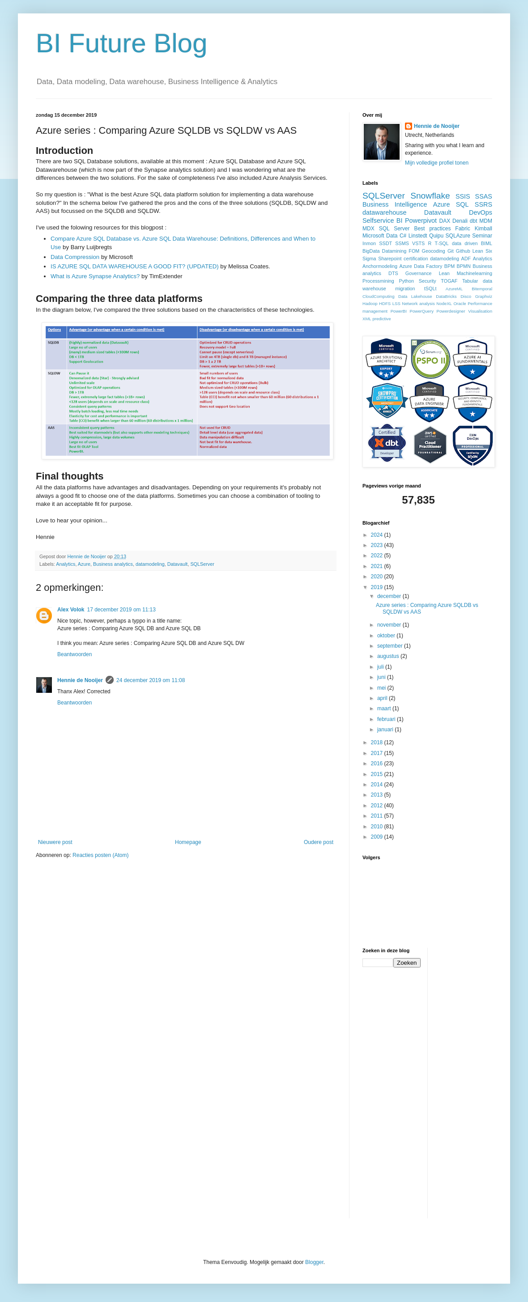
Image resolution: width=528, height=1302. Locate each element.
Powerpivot (421, 220)
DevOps (480, 212)
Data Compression (75, 257)
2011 (377, 816)
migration (405, 288)
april (383, 698)
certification (416, 258)
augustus (388, 656)
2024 (377, 535)
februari (387, 719)
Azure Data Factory (420, 266)
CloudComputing (378, 296)
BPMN (464, 266)
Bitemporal (482, 288)
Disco (465, 296)
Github (463, 251)
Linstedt (418, 236)
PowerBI (399, 311)
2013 (377, 795)
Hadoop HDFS (376, 303)
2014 (377, 784)
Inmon (369, 243)
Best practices (432, 228)
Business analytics (113, 564)
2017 (377, 753)
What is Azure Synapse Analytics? (95, 276)
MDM (485, 221)
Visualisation (480, 311)
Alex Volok (70, 609)
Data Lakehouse (415, 296)
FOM (414, 251)
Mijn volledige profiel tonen (436, 163)
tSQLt (430, 288)
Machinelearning (474, 273)
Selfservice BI (382, 220)
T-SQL (442, 243)
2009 (377, 837)
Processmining (378, 281)
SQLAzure (458, 236)
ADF (466, 258)
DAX (445, 221)
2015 (377, 774)
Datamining (394, 251)
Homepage (188, 842)
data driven (465, 243)
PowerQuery (422, 311)
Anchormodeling (379, 266)
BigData (370, 251)
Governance (418, 273)
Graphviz (483, 296)
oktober (386, 635)
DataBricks (446, 296)
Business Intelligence (394, 204)
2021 (377, 566)
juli (381, 667)
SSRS (483, 204)
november (390, 625)
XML (366, 318)
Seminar (482, 236)
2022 (377, 555)
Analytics (65, 564)
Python (406, 281)
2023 (377, 545)
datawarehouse (384, 212)
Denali (460, 221)
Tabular (470, 281)
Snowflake (430, 195)
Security (427, 281)
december (390, 596)
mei (382, 688)
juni (382, 677)
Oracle (459, 303)
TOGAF (449, 281)
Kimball (483, 228)
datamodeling (150, 564)
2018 (377, 742)
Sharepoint (389, 258)
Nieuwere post (55, 842)
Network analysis (418, 303)
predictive (381, 318)
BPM (449, 266)
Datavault (177, 564)
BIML (486, 243)
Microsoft (373, 236)
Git (450, 251)
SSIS (463, 196)
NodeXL (444, 303)
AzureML (454, 288)
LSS (396, 303)
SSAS (483, 196)
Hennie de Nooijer (80, 680)
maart (384, 708)
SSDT (385, 243)
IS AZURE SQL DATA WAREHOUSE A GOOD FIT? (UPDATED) (135, 266)
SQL (462, 204)
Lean (444, 273)
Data (391, 236)
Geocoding (433, 251)
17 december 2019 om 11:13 (121, 609)
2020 (377, 576)
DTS (393, 273)
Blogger (314, 1262)
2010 (377, 826)
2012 (377, 805)
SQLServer (202, 564)
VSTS (418, 243)
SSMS (402, 243)
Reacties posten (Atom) (100, 855)
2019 (377, 587)
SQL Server (394, 228)
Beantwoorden (74, 654)
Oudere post (318, 842)
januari (386, 729)
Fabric (462, 228)
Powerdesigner (451, 311)
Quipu (436, 236)
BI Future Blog (122, 43)
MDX (368, 228)
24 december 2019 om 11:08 (150, 680)
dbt (473, 221)
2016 (377, 763)
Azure (84, 564)
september (390, 646)
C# (403, 236)
